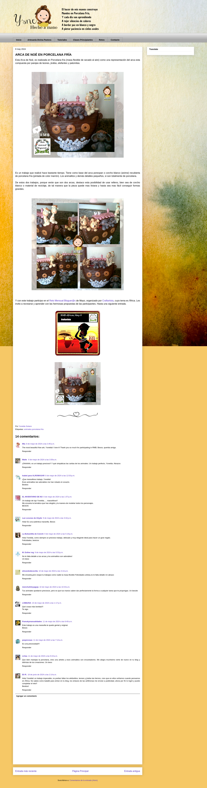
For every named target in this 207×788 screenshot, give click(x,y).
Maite (24, 460)
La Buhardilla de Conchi (33, 534)
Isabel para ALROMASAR (33, 475)
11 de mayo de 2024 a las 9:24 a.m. (43, 656)
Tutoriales (62, 40)
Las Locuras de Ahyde (32, 518)
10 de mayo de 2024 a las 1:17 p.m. (47, 603)
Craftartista (108, 300)
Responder (26, 451)
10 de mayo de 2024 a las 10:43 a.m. (54, 587)
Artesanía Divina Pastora (39, 40)
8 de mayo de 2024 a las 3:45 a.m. (40, 444)
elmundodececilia (30, 571)
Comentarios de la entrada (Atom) (83, 780)
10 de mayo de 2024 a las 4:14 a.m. (53, 571)
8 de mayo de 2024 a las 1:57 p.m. (58, 497)
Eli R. (24, 674)
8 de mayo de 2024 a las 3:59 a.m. (42, 460)
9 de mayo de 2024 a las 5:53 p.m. (49, 552)
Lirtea (24, 656)
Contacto (115, 40)
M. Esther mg (28, 552)
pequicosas (27, 640)
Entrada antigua (132, 771)
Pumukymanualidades (32, 621)
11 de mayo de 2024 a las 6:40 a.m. (57, 621)
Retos (102, 40)
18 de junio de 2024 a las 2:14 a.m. (42, 674)
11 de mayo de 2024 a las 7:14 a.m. (48, 640)
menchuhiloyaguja (30, 587)
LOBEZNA (26, 603)
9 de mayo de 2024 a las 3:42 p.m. (57, 518)
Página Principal (80, 771)
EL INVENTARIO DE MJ (32, 497)
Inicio (18, 40)
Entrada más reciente (26, 771)
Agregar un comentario (26, 696)
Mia (23, 444)
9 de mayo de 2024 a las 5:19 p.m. (58, 534)
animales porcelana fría (33, 429)
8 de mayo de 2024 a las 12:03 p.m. (60, 475)
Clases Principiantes (83, 40)
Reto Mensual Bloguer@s (62, 300)
